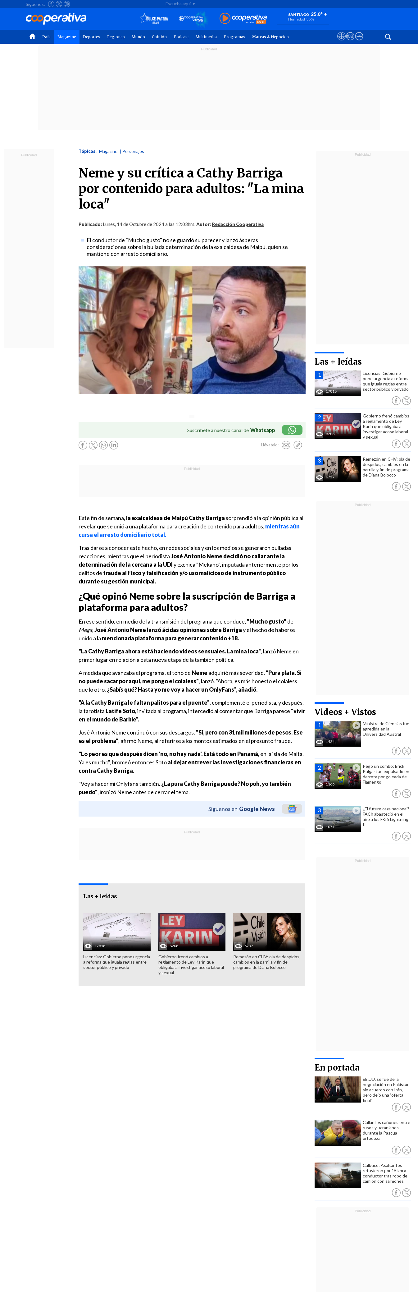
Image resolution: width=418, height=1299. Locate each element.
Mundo (138, 37)
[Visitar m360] (350, 42)
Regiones (116, 37)
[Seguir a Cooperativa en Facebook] (51, 4)
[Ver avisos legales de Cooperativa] (341, 42)
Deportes (91, 37)
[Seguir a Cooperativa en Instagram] (67, 4)
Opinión (159, 37)
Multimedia (206, 37)
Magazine (66, 37)
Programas (234, 37)
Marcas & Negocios (270, 37)
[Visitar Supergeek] (359, 42)
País (46, 37)
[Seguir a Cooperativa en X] (59, 4)
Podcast (181, 37)
